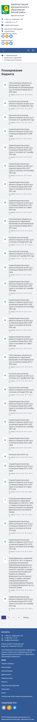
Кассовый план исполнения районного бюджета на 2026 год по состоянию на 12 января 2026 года (21, 103)
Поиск (3, 693)
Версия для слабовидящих (13, 29)
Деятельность (6, 674)
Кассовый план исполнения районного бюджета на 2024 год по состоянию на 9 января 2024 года (21, 390)
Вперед (26, 617)
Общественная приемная (10, 685)
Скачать (13, 94)
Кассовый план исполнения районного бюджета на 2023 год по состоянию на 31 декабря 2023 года (21, 376)
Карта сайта (5, 689)
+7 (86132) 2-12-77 (10, 22)
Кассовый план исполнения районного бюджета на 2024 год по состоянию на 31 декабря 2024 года (21, 254)
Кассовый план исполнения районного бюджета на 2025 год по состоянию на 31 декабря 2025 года (21, 117)
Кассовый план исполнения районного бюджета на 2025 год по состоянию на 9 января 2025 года (21, 240)
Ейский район (6, 667)
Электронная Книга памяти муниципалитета (16, 696)
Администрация (6, 671)
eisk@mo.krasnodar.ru (11, 25)
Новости (4, 682)
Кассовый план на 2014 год (18, 454)
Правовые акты (7, 678)
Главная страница (7, 664)
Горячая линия (9, 31)
